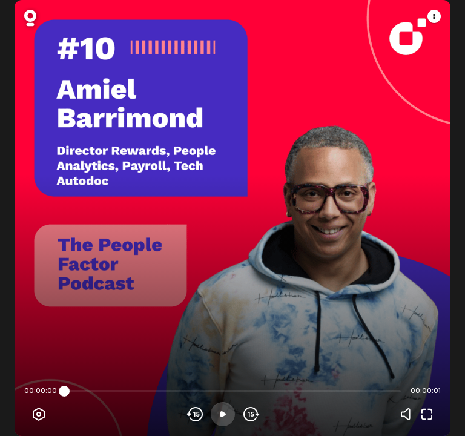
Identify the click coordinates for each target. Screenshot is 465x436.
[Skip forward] (250, 414)
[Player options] (39, 414)
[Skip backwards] (195, 414)
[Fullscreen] (426, 414)
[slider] (64, 391)
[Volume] (409, 414)
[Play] (223, 414)
